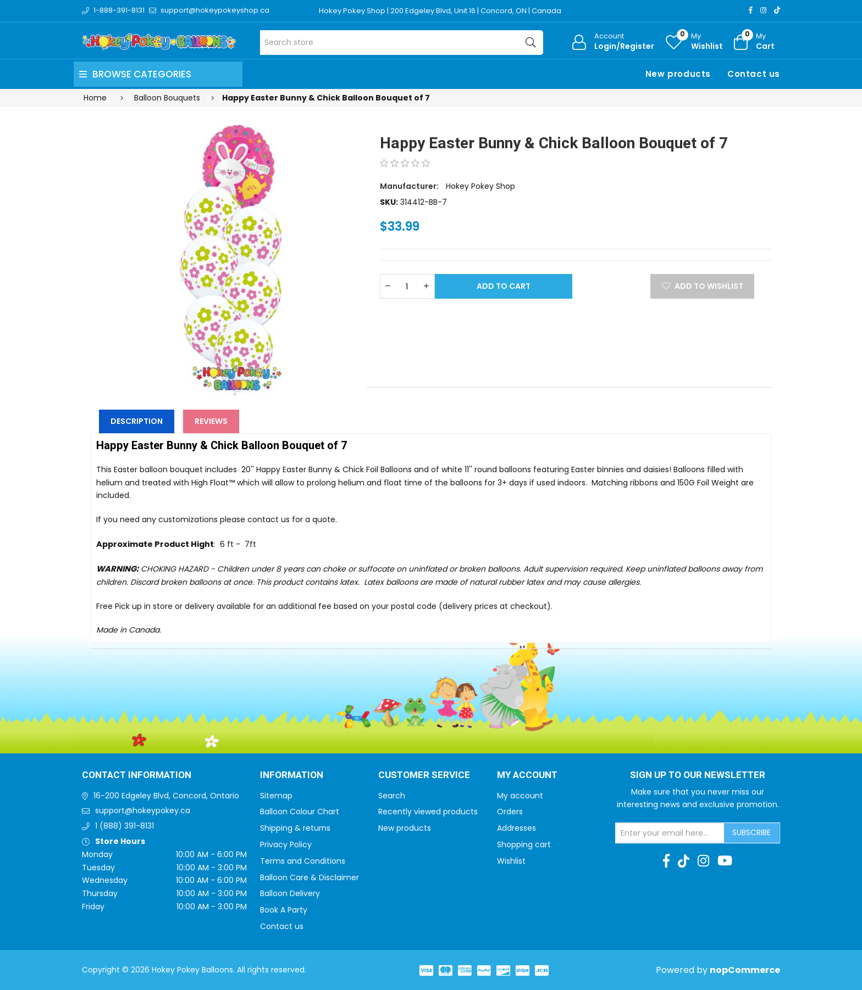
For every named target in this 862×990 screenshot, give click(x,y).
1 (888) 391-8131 (124, 825)
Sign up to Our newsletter (697, 775)
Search (391, 795)
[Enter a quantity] (407, 286)
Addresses (516, 828)
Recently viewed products (428, 811)
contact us (268, 519)
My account (520, 795)
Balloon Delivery (290, 893)
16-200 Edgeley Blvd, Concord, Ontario (166, 795)
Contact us (753, 74)
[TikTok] (777, 10)
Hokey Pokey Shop (480, 186)
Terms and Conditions (302, 860)
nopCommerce (745, 970)
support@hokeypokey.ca (142, 810)
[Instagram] (763, 10)
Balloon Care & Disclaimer (309, 877)
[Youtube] (724, 861)
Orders (510, 811)
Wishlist (511, 860)
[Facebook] (751, 10)
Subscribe (751, 832)
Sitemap (276, 795)
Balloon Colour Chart (299, 811)
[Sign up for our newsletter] (670, 833)
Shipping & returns (295, 828)
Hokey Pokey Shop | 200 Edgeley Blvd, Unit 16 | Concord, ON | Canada (440, 10)
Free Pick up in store (134, 606)
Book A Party (283, 909)
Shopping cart (524, 844)
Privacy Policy (286, 844)
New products (678, 74)
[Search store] (401, 42)
